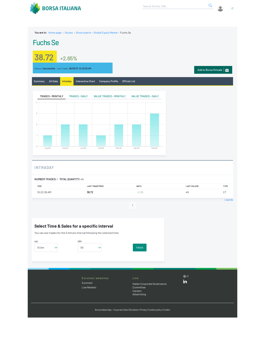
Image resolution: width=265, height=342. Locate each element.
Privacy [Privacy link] (144, 310)
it (232, 8)
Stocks (69, 32)
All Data (53, 81)
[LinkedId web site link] (185, 282)
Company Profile (109, 81)
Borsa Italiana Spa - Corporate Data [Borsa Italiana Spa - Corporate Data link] (111, 310)
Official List (130, 81)
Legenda (228, 199)
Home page (55, 32)
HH (36, 241)
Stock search (83, 32)
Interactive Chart (85, 81)
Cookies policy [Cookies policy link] (156, 310)
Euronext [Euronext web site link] (87, 282)
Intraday (67, 81)
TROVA (139, 247)
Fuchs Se (46, 42)
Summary (39, 81)
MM (79, 241)
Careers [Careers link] (137, 291)
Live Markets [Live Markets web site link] (89, 287)
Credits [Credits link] (167, 310)
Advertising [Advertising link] (139, 294)
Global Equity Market (106, 32)
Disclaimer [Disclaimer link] (134, 310)
